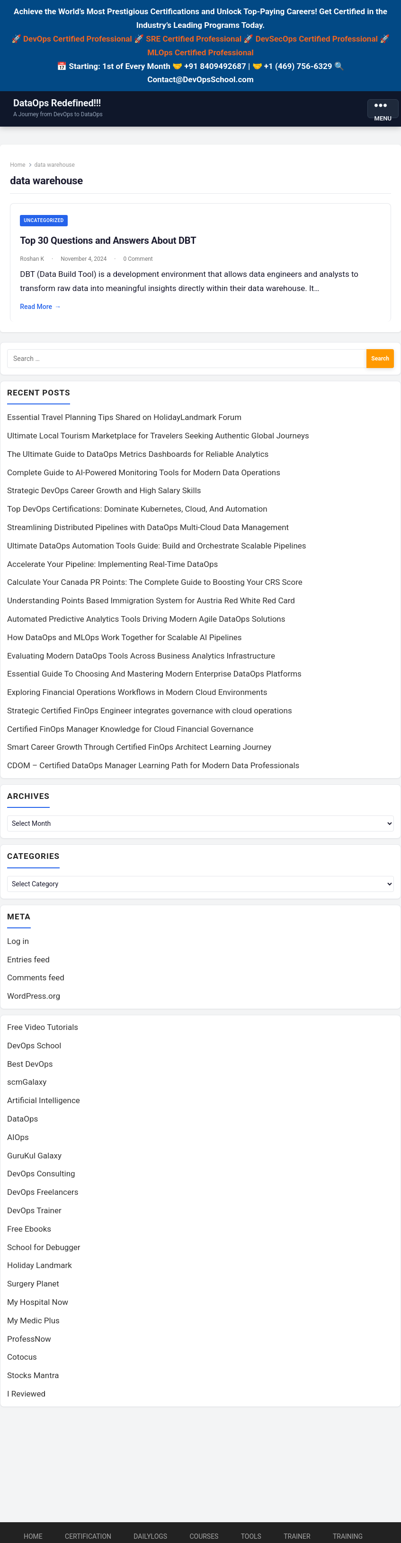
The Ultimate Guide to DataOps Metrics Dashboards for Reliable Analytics (137, 459)
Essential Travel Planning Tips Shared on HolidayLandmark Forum (124, 423)
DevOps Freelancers (43, 1199)
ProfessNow (29, 1345)
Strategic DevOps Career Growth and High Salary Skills (104, 496)
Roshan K (34, 261)
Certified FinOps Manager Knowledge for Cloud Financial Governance (130, 734)
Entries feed (28, 966)
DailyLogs (150, 1536)
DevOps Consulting (41, 1180)
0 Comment (140, 261)
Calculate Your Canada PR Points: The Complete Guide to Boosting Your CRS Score (155, 587)
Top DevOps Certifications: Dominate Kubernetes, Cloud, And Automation (137, 514)
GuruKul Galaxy (34, 1162)
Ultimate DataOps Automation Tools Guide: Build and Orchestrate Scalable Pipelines (156, 551)
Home (19, 167)
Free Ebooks (29, 1235)
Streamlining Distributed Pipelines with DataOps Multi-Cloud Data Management (148, 532)
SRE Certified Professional (193, 38)
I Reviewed (26, 1400)
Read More (42, 309)
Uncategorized (46, 222)
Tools (251, 1536)
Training (348, 1536)
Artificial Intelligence (43, 1107)
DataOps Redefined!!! (57, 103)
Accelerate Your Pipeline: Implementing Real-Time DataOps (112, 569)
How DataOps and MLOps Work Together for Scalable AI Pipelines (124, 642)
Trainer (297, 1536)
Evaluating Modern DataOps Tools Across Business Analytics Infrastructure (141, 661)
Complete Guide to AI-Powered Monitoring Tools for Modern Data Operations (143, 477)
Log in (18, 947)
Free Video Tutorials (42, 1033)
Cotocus (22, 1364)
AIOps (18, 1144)
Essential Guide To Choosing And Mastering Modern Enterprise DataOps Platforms (154, 679)
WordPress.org (33, 1003)
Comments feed (35, 984)
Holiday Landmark (39, 1272)
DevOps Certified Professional (77, 38)
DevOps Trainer (34, 1217)
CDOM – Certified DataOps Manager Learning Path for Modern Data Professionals (153, 771)
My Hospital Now (37, 1308)
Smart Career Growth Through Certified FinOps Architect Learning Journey (139, 752)
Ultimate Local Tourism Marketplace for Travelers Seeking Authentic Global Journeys (158, 441)
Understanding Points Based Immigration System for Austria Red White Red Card (151, 605)
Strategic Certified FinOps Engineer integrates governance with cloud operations (149, 715)
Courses (203, 1536)
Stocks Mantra (33, 1382)
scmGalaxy (26, 1089)
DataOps (22, 1125)
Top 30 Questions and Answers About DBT (110, 243)
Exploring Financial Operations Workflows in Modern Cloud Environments (137, 697)
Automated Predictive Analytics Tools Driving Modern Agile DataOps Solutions (146, 624)
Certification (88, 1536)
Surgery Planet (33, 1290)
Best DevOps (30, 1070)
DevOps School (34, 1052)
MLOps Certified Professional (200, 52)
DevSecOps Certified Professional (317, 38)
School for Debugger (43, 1254)
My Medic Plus (33, 1327)
